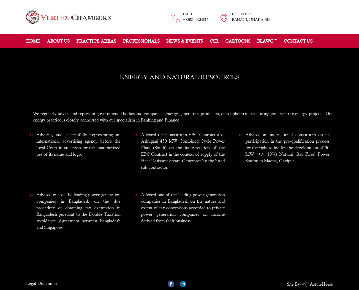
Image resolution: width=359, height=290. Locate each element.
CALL (195, 17)
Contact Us (298, 41)
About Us (58, 41)
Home (33, 41)
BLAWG (267, 41)
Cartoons (237, 41)
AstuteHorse (317, 284)
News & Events (184, 41)
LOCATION (251, 17)
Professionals (141, 41)
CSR (214, 41)
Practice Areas (96, 41)
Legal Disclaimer (41, 283)
